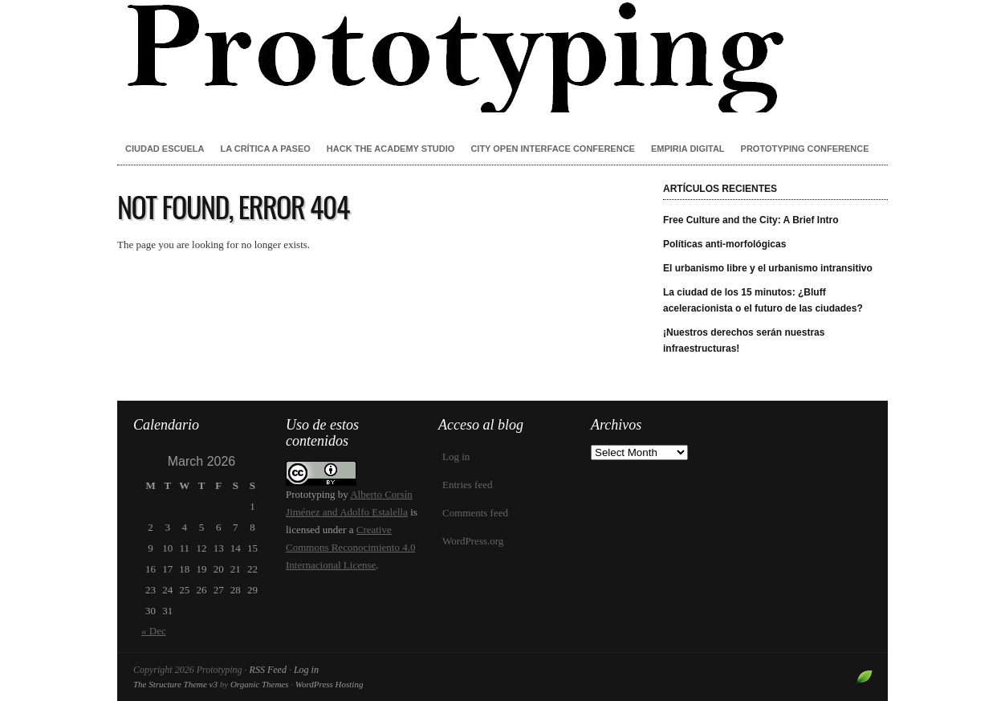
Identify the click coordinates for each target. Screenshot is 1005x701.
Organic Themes (259, 684)
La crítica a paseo (265, 148)
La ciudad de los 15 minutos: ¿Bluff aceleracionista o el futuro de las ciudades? (763, 300)
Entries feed (467, 485)
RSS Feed (268, 669)
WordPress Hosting (329, 684)
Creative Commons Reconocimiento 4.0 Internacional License (350, 547)
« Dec (153, 631)
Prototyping (502, 56)
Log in (456, 456)
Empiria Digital (688, 148)
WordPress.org (472, 541)
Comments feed (475, 513)
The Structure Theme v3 (175, 684)
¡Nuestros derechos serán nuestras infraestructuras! (743, 340)
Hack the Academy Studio (391, 148)
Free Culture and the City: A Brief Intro (750, 220)
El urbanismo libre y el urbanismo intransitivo (768, 268)
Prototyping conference (805, 148)
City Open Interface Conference (552, 148)
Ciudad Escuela (164, 148)
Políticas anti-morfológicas (724, 244)
